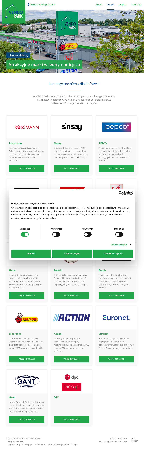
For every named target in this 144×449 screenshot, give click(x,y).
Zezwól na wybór (72, 253)
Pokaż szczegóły (119, 244)
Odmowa (31, 253)
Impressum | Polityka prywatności (24, 444)
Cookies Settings (69, 444)
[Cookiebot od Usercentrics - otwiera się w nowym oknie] (120, 193)
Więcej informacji (27, 168)
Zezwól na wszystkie (113, 253)
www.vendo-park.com (51, 444)
